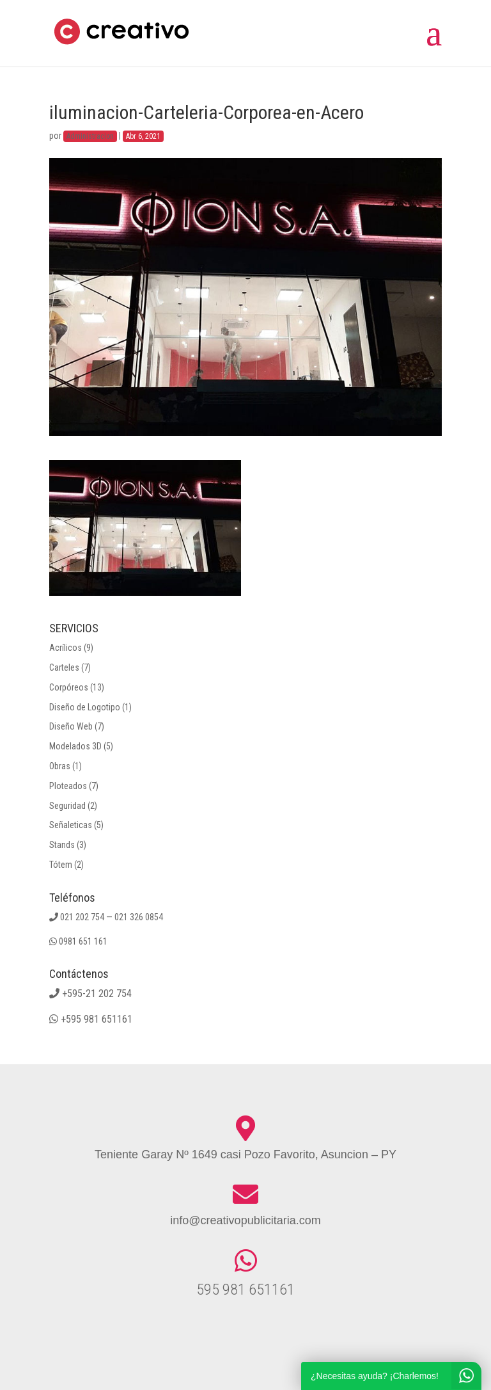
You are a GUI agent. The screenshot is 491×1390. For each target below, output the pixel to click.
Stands (62, 845)
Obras (59, 766)
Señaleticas (70, 825)
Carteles (64, 667)
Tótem (60, 864)
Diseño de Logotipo (84, 707)
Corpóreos (68, 687)
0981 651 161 (83, 941)
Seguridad (67, 806)
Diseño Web (71, 726)
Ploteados (68, 786)
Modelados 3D (75, 746)
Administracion (90, 136)
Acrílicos (65, 648)
